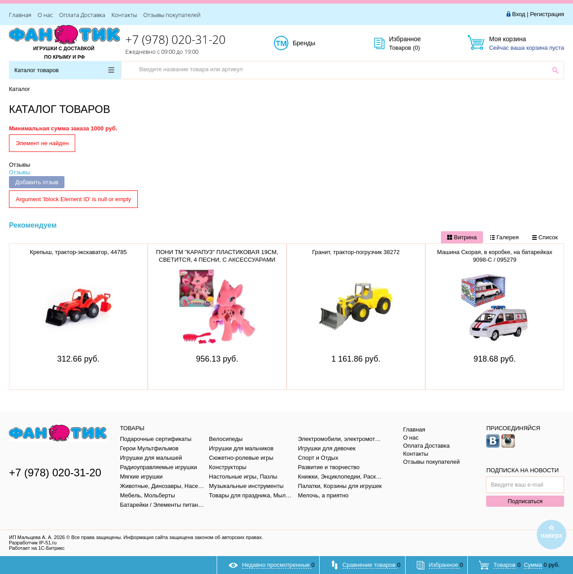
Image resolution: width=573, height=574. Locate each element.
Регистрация (547, 14)
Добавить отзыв (36, 182)
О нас (45, 15)
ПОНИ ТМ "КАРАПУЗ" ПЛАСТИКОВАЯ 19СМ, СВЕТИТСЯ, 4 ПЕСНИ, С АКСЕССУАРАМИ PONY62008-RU (217, 260)
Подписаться (525, 501)
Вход (518, 14)
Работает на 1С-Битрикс (36, 548)
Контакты (124, 15)
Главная (20, 15)
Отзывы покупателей (172, 15)
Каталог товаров (64, 70)
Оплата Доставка (82, 15)
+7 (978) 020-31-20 (175, 39)
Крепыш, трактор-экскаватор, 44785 (78, 252)
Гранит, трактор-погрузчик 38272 (355, 252)
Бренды (314, 43)
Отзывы (19, 164)
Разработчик (32, 542)
